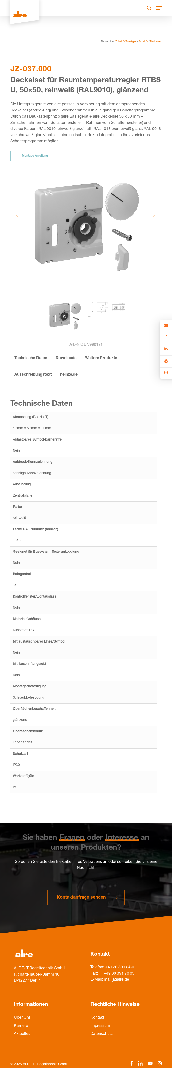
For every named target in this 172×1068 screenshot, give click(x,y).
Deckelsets (156, 42)
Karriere (21, 1026)
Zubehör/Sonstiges (125, 42)
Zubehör (143, 42)
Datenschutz (101, 1034)
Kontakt (97, 1018)
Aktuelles (22, 1034)
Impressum (100, 1026)
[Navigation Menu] (159, 7)
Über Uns (22, 1018)
